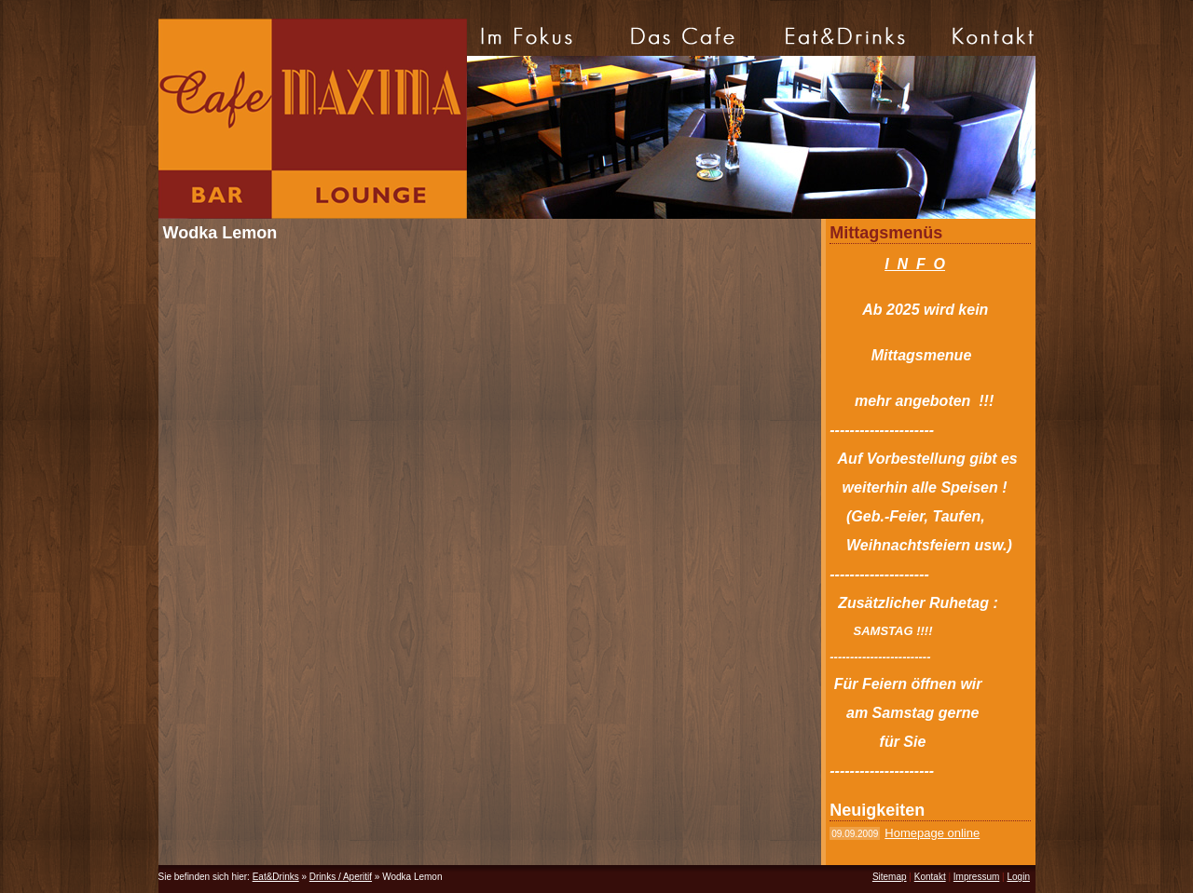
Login (1018, 877)
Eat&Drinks (276, 877)
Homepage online (932, 833)
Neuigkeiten (877, 810)
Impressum (976, 877)
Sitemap (889, 877)
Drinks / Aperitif (340, 877)
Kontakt (930, 877)
